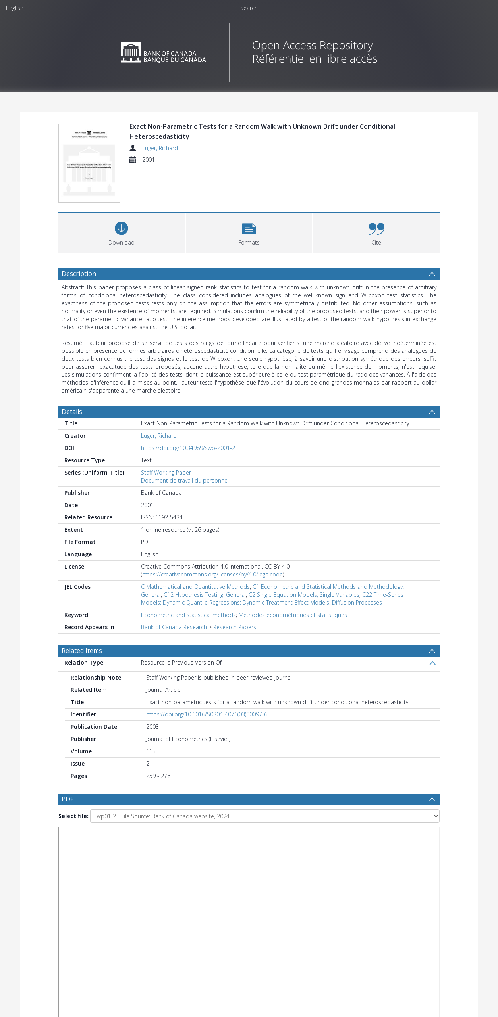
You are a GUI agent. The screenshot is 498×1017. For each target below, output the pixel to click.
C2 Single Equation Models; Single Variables (304, 594)
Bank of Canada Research (174, 627)
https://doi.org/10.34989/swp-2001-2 (188, 448)
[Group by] (109, 908)
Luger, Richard (160, 148)
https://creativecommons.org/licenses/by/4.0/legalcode (212, 574)
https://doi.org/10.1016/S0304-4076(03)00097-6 (206, 714)
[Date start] (191, 908)
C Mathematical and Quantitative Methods (195, 586)
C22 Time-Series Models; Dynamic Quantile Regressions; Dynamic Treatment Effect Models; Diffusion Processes (272, 598)
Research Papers (234, 627)
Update (343, 908)
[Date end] (252, 908)
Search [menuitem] (249, 7)
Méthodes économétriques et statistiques (293, 615)
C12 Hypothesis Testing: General (205, 594)
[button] (249, 232)
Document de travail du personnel (185, 480)
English (14, 7)
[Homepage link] (249, 50)
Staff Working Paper (166, 472)
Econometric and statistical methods (188, 615)
